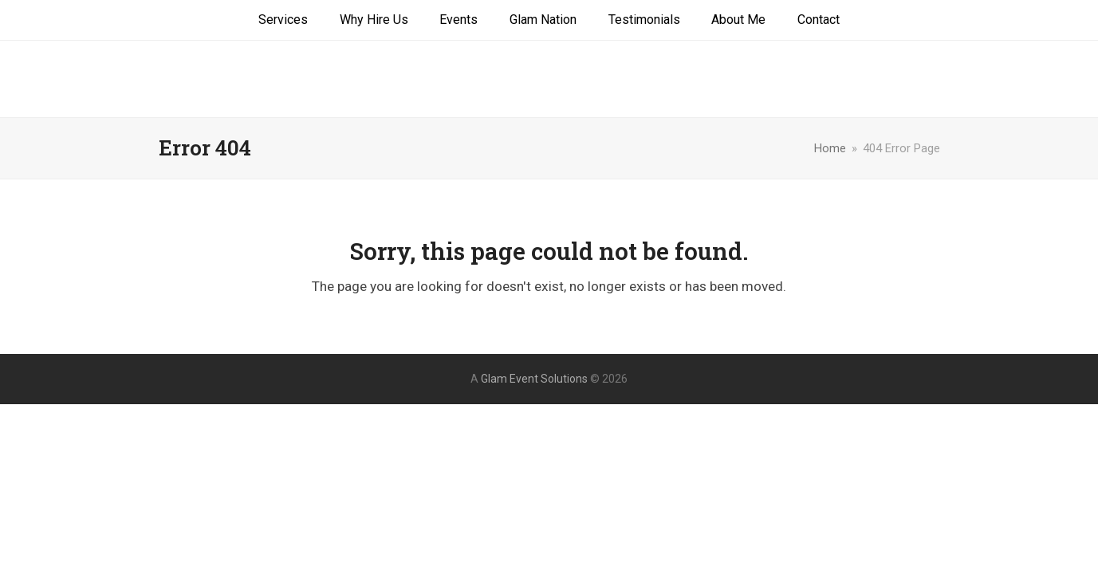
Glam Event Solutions (549, 79)
